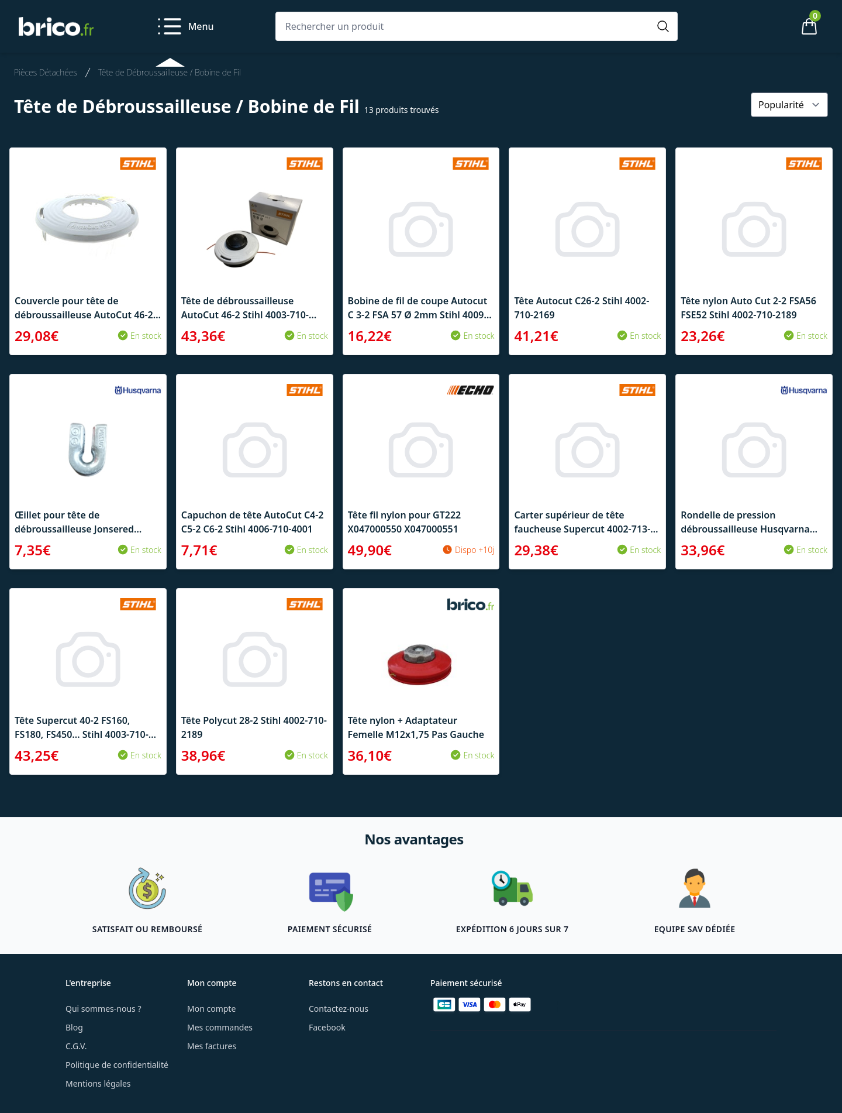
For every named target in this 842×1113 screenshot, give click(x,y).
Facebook (327, 1027)
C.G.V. (76, 1046)
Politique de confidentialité (116, 1064)
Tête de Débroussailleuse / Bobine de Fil (169, 72)
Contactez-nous (338, 1008)
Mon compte (211, 1008)
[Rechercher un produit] (464, 26)
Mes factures (211, 1046)
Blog (74, 1027)
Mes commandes (220, 1027)
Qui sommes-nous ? (103, 1008)
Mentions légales (98, 1083)
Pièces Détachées (45, 72)
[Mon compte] (769, 26)
